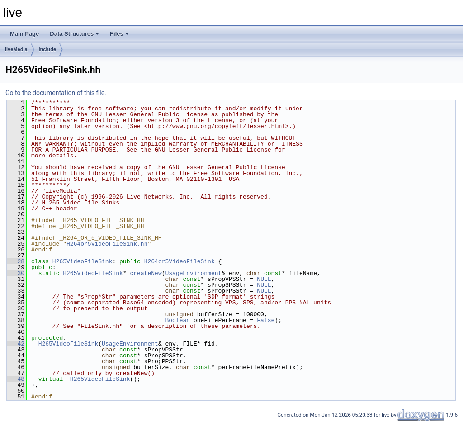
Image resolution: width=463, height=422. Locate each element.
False (265, 320)
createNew (145, 273)
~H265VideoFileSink (98, 379)
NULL (264, 279)
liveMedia (16, 49)
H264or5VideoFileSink (179, 261)
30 (15, 273)
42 (15, 344)
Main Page (24, 33)
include (48, 49)
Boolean (177, 320)
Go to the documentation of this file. (55, 92)
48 (15, 379)
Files (119, 33)
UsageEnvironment (193, 273)
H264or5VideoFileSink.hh (106, 244)
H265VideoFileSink (82, 261)
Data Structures (74, 33)
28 (15, 261)
